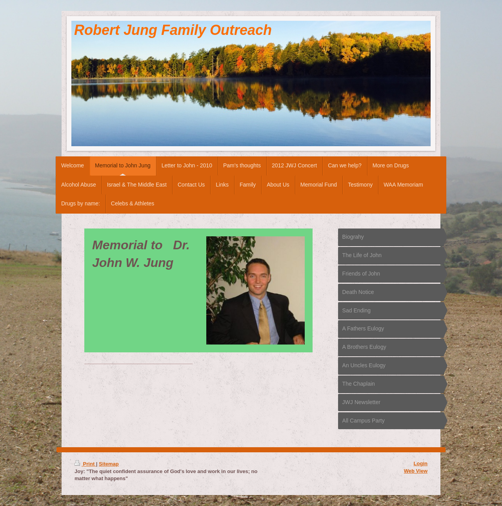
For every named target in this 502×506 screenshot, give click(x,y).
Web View (415, 471)
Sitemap (109, 464)
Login (420, 463)
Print (85, 464)
